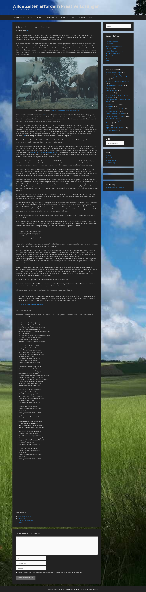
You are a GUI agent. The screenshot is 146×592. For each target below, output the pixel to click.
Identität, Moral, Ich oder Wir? (115, 188)
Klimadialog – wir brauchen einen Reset (117, 81)
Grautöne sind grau (111, 90)
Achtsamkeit (20, 17)
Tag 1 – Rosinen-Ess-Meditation (115, 128)
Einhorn (108, 58)
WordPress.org (110, 163)
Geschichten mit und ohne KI (114, 109)
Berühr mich (109, 44)
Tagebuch (28, 517)
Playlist (20, 522)
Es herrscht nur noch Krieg (25, 520)
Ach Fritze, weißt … (111, 130)
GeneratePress (93, 589)
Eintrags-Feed (110, 158)
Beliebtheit (109, 106)
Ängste (108, 125)
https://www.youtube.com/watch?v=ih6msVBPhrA (65, 110)
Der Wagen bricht (111, 48)
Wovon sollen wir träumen (114, 46)
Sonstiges (82, 17)
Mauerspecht (110, 56)
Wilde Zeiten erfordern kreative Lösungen (56, 6)
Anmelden (109, 155)
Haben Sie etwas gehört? (113, 41)
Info (92, 17)
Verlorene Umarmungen (113, 53)
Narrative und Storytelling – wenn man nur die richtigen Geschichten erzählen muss (117, 77)
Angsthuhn (109, 93)
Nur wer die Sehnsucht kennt (114, 51)
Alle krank (109, 88)
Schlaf (107, 61)
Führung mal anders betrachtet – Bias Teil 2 (32, 304)
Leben (41, 17)
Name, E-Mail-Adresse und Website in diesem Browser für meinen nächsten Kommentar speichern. (50, 572)
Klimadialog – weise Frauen (114, 72)
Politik (74, 17)
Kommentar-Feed (111, 160)
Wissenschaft (52, 17)
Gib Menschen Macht (112, 104)
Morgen (65, 17)
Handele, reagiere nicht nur (114, 85)
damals (44, 115)
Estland (30, 17)
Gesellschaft (21, 517)
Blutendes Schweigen (112, 111)
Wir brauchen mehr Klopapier (115, 114)
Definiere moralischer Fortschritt (115, 116)
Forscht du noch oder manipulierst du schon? (44, 152)
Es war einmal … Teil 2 (112, 118)
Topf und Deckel (110, 39)
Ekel (24, 136)
